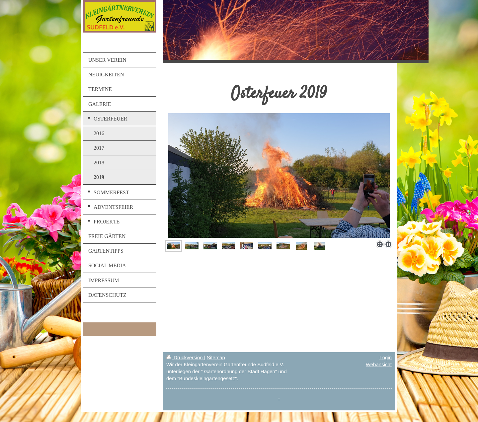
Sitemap (216, 357)
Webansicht (379, 364)
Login (385, 357)
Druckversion (185, 357)
